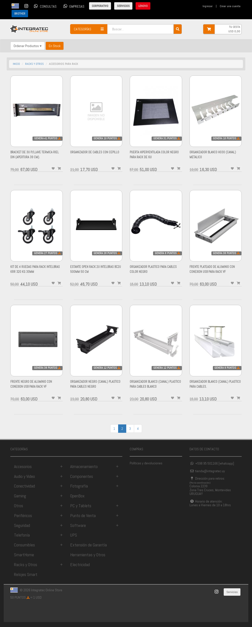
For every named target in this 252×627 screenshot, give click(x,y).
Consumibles (24, 545)
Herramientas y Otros (87, 554)
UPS (73, 535)
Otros (18, 505)
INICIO (16, 64)
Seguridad (22, 525)
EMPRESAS (73, 6)
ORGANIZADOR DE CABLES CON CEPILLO (94, 152)
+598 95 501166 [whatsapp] (211, 463)
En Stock (55, 46)
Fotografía (79, 486)
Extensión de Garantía (88, 545)
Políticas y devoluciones (146, 463)
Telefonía (22, 535)
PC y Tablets (80, 505)
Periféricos (23, 515)
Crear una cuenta (230, 6)
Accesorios (23, 466)
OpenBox (77, 496)
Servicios (232, 592)
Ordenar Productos (28, 46)
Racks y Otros (25, 564)
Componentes (81, 476)
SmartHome (24, 554)
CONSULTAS (44, 6)
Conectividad (24, 486)
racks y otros (34, 64)
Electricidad (80, 564)
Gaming (20, 496)
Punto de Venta (83, 515)
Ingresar (208, 6)
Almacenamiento (84, 466)
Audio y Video (24, 476)
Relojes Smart (25, 574)
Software (78, 525)
